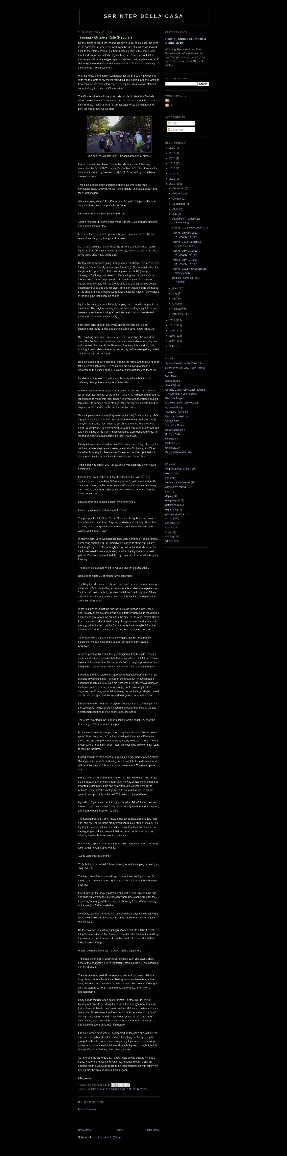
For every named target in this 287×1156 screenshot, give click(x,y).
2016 (172, 163)
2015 (172, 168)
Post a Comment (87, 1109)
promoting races (174, 514)
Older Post (153, 1129)
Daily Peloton (173, 443)
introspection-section (177, 416)
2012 (172, 183)
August (176, 208)
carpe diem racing (175, 486)
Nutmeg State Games (177, 482)
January (177, 313)
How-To (169, 473)
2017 (172, 158)
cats (167, 491)
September (179, 203)
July (175, 214)
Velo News (171, 376)
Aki (168, 100)
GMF (169, 105)
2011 (172, 320)
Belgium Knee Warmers (179, 452)
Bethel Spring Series (177, 468)
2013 (172, 178)
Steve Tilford (172, 385)
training (169, 536)
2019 (172, 152)
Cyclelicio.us (172, 447)
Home (119, 1129)
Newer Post (84, 1129)
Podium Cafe (172, 434)
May (175, 293)
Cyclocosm (171, 438)
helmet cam (172, 504)
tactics (142, 1089)
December (178, 188)
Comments (175, 129)
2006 (172, 345)
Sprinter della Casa (144, 16)
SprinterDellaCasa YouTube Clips (184, 363)
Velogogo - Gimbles (176, 411)
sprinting (170, 522)
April (175, 298)
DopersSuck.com (175, 429)
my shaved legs (174, 407)
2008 (172, 335)
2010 (172, 325)
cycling (102, 1089)
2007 (172, 340)
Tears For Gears (174, 425)
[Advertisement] (124, 1119)
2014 (172, 173)
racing (168, 518)
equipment (171, 500)
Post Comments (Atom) (107, 1137)
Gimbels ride (117, 1089)
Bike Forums (172, 380)
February (177, 308)
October (177, 198)
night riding (171, 509)
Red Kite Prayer (174, 398)
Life (167, 478)
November (178, 193)
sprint (131, 1089)
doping (169, 496)
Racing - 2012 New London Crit (190, 227)
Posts (172, 123)
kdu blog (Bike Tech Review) (181, 402)
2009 (172, 330)
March (176, 303)
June (175, 288)
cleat (92, 1089)
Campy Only (172, 420)
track (168, 532)
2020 (172, 147)
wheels (169, 540)
